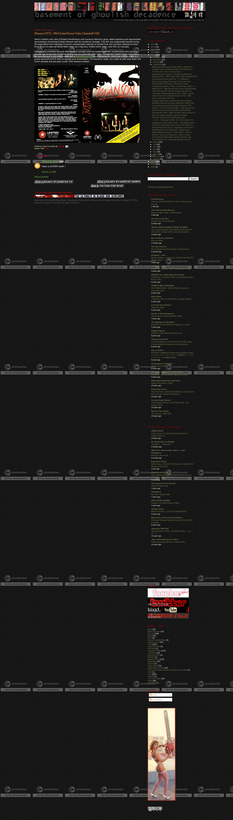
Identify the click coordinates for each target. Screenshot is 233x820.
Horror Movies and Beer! (162, 238)
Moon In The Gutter (160, 411)
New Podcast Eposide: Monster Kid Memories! (170, 249)
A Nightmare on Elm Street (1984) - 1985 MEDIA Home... (174, 123)
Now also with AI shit (159, 455)
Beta (150, 629)
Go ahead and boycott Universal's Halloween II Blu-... (172, 105)
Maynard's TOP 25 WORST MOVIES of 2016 (169, 375)
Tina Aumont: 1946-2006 (161, 414)
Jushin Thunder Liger (159, 486)
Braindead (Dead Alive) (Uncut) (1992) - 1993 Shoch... (173, 67)
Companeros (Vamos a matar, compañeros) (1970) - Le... (174, 86)
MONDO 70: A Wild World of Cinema (167, 275)
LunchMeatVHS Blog (160, 472)
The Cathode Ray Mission (163, 210)
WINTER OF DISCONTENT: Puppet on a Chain (170, 325)
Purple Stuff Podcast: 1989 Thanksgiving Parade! (171, 269)
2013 (153, 49)
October (156, 62)
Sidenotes (152, 661)
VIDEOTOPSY (157, 431)
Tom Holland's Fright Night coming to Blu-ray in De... (172, 137)
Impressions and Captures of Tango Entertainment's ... (173, 74)
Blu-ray (151, 633)
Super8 (151, 663)
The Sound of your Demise (163, 483)
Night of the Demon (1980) (162, 383)
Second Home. (157, 241)
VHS (46, 148)
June (155, 147)
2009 (153, 164)
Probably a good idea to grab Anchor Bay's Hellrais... (172, 101)
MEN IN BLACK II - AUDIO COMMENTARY (168, 511)
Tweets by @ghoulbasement (160, 187)
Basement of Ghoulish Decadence (166, 517)
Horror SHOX (157, 350)
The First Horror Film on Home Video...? (167, 72)
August (156, 142)
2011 (153, 55)
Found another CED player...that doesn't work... (170, 84)
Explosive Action (159, 461)
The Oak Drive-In (158, 246)
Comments (156, 700)
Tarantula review (157, 307)
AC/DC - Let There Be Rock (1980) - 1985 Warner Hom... (174, 108)
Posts (153, 695)
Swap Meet (152, 666)
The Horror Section (160, 219)
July (155, 144)
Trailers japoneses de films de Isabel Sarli (168, 542)
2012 (153, 52)
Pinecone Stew (50, 161)
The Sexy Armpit (158, 266)
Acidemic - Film (158, 255)
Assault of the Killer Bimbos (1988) (165, 503)
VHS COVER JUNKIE (160, 500)
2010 (153, 161)
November (157, 60)
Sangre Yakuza (158, 331)
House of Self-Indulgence (162, 313)
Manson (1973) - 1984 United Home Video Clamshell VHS (66, 33)
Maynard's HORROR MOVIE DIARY (167, 372)
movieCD (152, 683)
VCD (150, 672)
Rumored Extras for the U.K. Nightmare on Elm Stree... (173, 127)
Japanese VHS (154, 651)
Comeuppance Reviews (162, 363)
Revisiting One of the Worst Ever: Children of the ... (172, 130)
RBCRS (151, 657)
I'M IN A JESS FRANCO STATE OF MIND (169, 227)
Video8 (151, 676)
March (155, 154)
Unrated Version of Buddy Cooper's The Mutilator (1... (172, 69)
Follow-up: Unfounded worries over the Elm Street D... (173, 125)
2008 (153, 167)
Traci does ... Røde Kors (161, 444)
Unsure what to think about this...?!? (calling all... (171, 79)
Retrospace (156, 296)
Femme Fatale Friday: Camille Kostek (166, 213)
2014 (153, 47)
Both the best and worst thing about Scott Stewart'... (172, 110)
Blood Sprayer (154, 631)
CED (150, 638)
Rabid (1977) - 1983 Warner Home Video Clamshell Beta (174, 89)
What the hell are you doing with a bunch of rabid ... (172, 135)
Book (150, 636)
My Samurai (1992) (159, 366)
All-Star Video (157, 509)
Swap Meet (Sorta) (156, 668)
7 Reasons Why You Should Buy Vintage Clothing (171, 299)
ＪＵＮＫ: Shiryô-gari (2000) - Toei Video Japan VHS (172, 120)
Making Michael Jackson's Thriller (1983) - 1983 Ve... (172, 132)
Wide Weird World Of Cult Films (165, 381)
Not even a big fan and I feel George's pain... (169, 117)
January (156, 159)
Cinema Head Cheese (161, 400)
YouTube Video (154, 678)
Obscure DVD (154, 655)
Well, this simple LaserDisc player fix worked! (169, 115)
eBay (150, 680)
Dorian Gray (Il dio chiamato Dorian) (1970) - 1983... (172, 96)
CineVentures (157, 199)
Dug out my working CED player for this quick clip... (172, 81)
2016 (153, 44)
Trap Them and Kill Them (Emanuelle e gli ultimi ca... (172, 91)
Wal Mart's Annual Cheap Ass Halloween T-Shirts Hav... (173, 103)
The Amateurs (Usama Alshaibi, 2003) (166, 316)
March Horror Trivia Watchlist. (163, 221)
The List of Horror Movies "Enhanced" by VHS (167, 670)
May (155, 149)
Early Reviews (154, 646)
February (157, 156)
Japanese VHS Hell (160, 528)
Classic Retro (153, 642)
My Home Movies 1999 (160, 494)
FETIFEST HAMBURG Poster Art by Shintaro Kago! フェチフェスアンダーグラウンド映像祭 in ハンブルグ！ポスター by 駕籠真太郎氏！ (172, 355)
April (155, 152)
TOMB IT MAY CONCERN (162, 285)
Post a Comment (41, 177)
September (157, 64)
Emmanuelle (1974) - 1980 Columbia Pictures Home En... (174, 113)
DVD (150, 644)
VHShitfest (156, 492)
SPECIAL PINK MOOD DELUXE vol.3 (166, 333)
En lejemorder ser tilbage (162, 442)
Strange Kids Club (159, 339)
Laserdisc (152, 653)
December (157, 57)
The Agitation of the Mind (162, 322)
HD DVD (151, 648)
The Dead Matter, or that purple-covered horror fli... (171, 140)
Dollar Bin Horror (159, 389)
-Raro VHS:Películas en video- (165, 539)
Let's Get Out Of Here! (161, 305)
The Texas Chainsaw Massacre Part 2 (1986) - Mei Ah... (173, 93)
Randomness (153, 659)
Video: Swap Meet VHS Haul (163, 98)
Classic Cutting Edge (157, 640)
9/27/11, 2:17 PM (49, 172)
